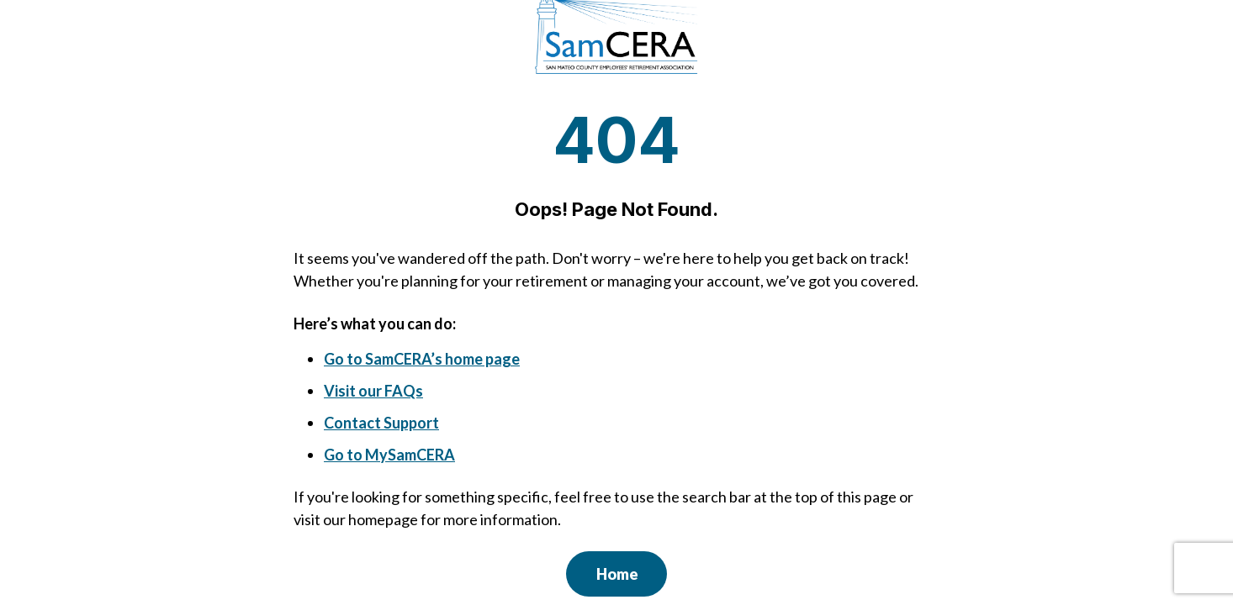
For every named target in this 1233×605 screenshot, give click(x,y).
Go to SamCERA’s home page (422, 359)
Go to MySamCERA (389, 454)
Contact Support (381, 422)
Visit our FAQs (373, 390)
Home (617, 574)
